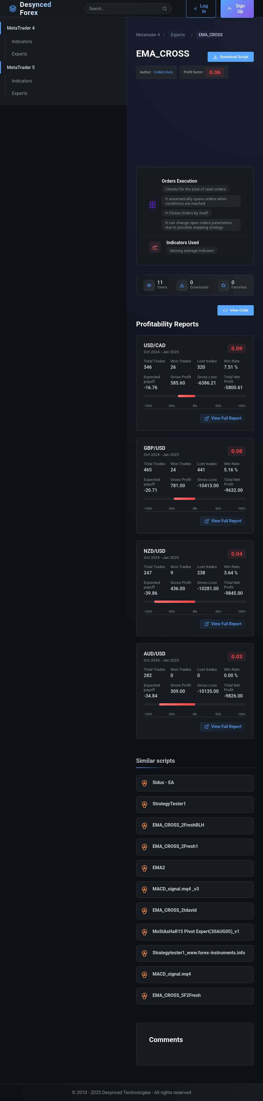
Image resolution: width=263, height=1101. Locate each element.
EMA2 (159, 867)
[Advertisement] (195, 122)
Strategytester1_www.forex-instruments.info (199, 952)
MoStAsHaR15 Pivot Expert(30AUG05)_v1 (196, 931)
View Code (235, 310)
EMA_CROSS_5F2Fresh (177, 995)
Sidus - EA (163, 782)
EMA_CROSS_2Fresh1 (175, 846)
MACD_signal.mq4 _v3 (176, 889)
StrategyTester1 (169, 803)
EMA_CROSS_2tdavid (175, 910)
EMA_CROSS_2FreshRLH (178, 825)
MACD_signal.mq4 (172, 974)
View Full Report (223, 418)
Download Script (230, 57)
